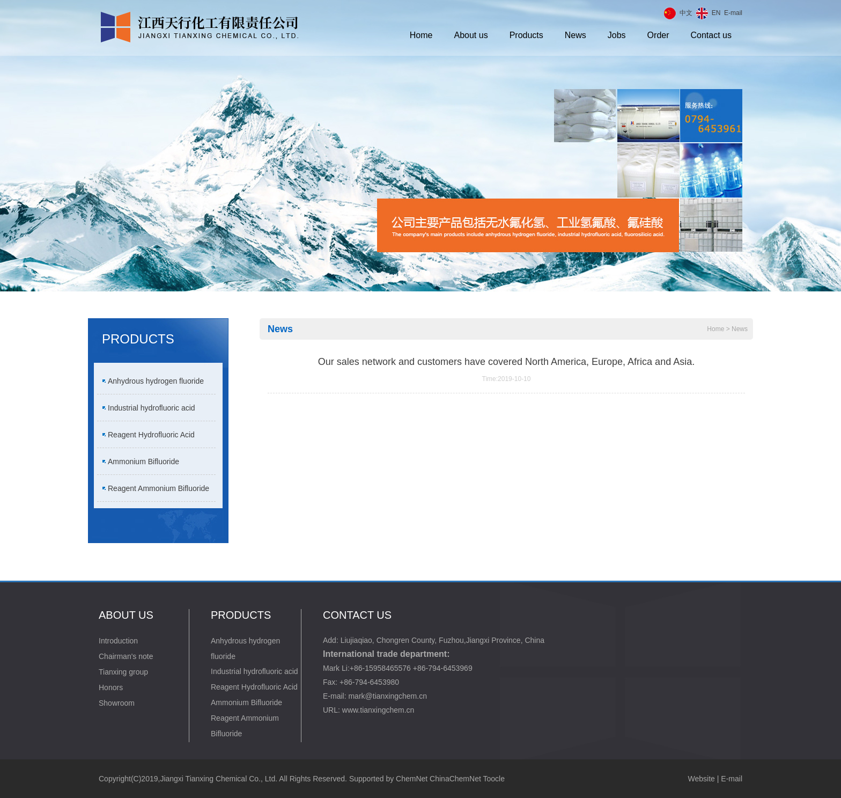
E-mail (733, 13)
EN (716, 13)
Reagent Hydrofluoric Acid (151, 434)
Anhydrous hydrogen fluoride (156, 381)
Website (701, 778)
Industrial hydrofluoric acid (151, 408)
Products (526, 35)
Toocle (493, 778)
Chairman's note (126, 656)
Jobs (617, 35)
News (575, 35)
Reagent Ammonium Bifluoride (158, 488)
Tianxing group (123, 672)
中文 (686, 13)
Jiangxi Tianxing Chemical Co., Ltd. (218, 778)
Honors (111, 687)
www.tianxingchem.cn (378, 710)
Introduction (118, 640)
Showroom (117, 703)
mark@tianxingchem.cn (387, 696)
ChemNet (411, 778)
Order (658, 35)
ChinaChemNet (455, 778)
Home (421, 35)
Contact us (711, 35)
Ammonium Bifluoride (143, 461)
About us (471, 35)
